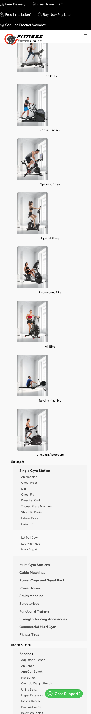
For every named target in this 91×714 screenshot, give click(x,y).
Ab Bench (27, 665)
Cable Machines (32, 573)
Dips (24, 488)
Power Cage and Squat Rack (42, 580)
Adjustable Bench (33, 660)
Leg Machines (30, 543)
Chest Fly (27, 494)
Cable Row (28, 524)
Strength (17, 461)
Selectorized (29, 604)
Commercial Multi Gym (37, 627)
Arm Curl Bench (32, 671)
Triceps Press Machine (36, 506)
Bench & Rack (21, 645)
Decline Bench (31, 707)
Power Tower (29, 588)
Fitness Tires (29, 635)
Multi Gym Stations (34, 565)
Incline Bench (30, 701)
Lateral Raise (29, 518)
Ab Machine (29, 477)
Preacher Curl (30, 500)
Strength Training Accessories (43, 619)
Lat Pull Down (30, 537)
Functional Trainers (34, 611)
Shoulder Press (31, 512)
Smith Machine (31, 596)
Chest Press (29, 482)
